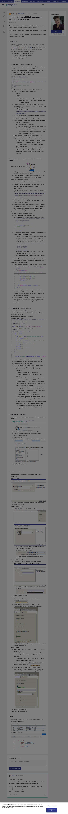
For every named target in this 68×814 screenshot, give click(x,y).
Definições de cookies (51, 806)
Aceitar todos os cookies (51, 811)
